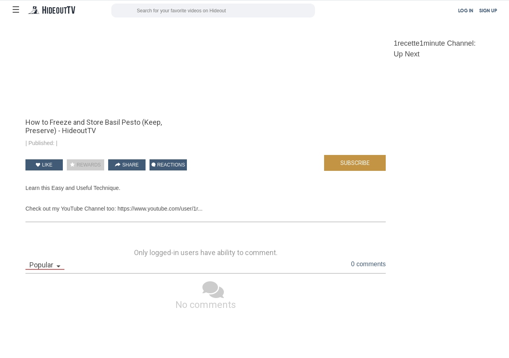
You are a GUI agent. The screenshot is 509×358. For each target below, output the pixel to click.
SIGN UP (488, 11)
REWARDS (85, 165)
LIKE (44, 165)
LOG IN (465, 11)
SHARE (127, 165)
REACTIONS (168, 165)
